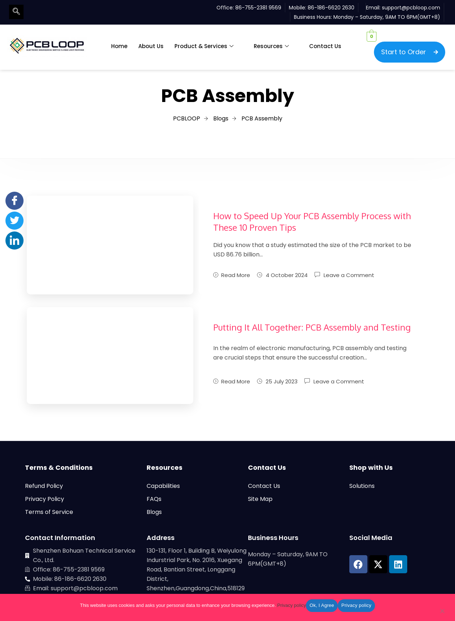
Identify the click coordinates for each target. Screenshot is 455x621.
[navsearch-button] (16, 12)
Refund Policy (44, 486)
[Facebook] (14, 201)
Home (119, 46)
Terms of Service (49, 512)
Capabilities (163, 486)
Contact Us (325, 46)
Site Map (260, 499)
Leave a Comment (349, 275)
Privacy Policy (44, 499)
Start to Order (409, 51)
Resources (271, 46)
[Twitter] (14, 221)
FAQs (154, 499)
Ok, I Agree (321, 605)
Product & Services (203, 46)
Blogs (154, 512)
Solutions (362, 486)
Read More (231, 275)
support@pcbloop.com (411, 7)
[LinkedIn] (14, 240)
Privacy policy (291, 605)
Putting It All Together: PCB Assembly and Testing (312, 327)
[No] (442, 612)
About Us (151, 46)
